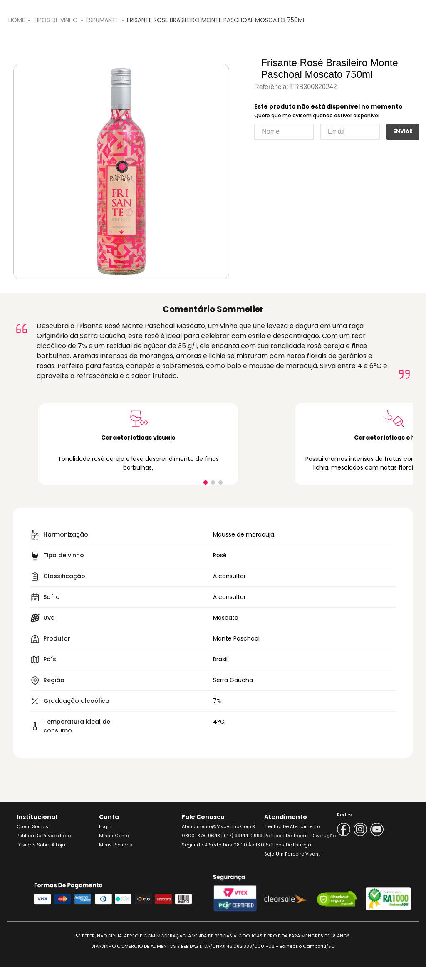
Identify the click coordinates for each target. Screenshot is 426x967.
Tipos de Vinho (55, 20)
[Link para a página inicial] (17, 20)
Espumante (102, 20)
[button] (205, 482)
